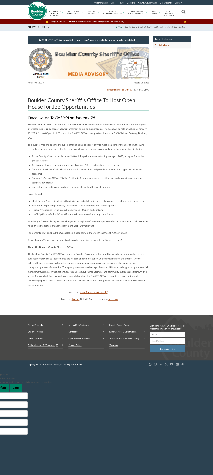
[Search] (183, 12)
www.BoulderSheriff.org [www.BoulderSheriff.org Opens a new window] (92, 293)
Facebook (113, 301)
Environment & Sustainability (136, 12)
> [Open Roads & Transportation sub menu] (123, 12)
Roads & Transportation (112, 12)
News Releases (163, 40)
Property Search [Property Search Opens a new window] (100, 3)
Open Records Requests (79, 340)
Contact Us (73, 333)
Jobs (113, 3)
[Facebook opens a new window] (150, 366)
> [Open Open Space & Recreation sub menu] (82, 12)
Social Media (162, 47)
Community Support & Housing (55, 13)
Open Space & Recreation (73, 12)
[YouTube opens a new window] (171, 366)
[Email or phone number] (167, 343)
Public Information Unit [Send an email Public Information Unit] (117, 91)
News (121, 3)
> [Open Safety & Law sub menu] (159, 12)
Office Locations (35, 340)
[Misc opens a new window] (177, 366)
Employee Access (35, 333)
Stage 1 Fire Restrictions (63, 21)
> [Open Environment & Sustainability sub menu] (146, 12)
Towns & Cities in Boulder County (124, 340)
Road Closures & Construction (123, 333)
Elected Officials (35, 327)
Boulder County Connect (120, 327)
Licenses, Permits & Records (169, 13)
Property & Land (92, 12)
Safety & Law (154, 12)
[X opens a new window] (166, 366)
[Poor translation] (16, 390)
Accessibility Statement (79, 327)
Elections (131, 3)
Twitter (75, 301)
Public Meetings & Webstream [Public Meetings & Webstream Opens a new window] (41, 347)
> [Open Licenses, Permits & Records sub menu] (176, 12)
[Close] (185, 21)
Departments (166, 3)
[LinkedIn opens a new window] (161, 366)
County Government (147, 3)
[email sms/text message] (167, 336)
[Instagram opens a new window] (155, 366)
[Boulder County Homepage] (37, 10)
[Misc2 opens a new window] (182, 366)
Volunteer (113, 347)
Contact (178, 3)
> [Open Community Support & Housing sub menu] (62, 12)
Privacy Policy (75, 347)
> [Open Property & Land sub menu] (98, 12)
